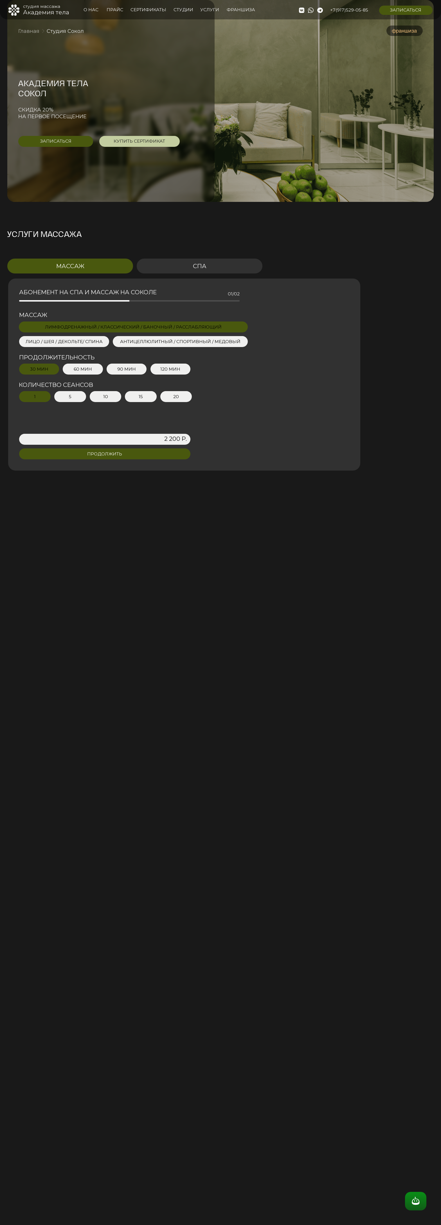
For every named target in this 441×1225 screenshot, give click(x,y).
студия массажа (41, 6)
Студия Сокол (65, 31)
